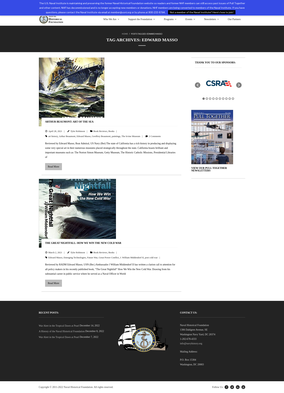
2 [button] (207, 99)
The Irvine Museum (131, 136)
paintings (116, 136)
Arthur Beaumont (67, 136)
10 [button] (233, 99)
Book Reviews (100, 131)
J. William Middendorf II (132, 257)
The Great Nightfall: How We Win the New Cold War (83, 243)
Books (111, 131)
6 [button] (220, 99)
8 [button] (226, 99)
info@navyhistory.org (191, 343)
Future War (92, 257)
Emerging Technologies (75, 257)
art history (53, 136)
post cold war (151, 257)
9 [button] (230, 99)
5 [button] (217, 99)
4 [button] (213, 99)
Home (125, 34)
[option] (218, 83)
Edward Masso (84, 136)
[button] (197, 85)
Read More (53, 166)
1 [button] (203, 99)
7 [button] (223, 99)
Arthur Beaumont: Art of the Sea (69, 121)
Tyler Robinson (77, 131)
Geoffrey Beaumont (101, 136)
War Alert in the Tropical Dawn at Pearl (59, 325)
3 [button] (210, 99)
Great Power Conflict (109, 257)
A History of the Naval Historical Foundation (62, 331)
